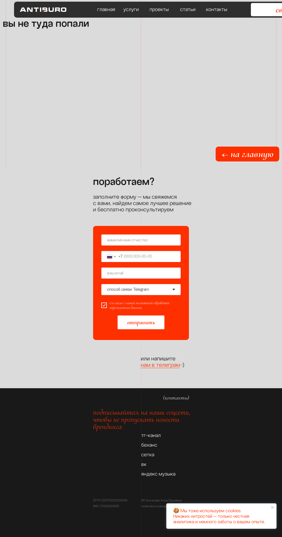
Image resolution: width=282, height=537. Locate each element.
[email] (141, 273)
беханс (149, 445)
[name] (141, 239)
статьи (188, 9)
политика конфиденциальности (163, 506)
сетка (147, 454)
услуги (131, 9)
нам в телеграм (160, 365)
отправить (141, 322)
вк (144, 464)
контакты (216, 9)
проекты (159, 9)
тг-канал (151, 435)
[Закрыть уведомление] (272, 507)
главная (106, 9)
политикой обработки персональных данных (140, 305)
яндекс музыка (158, 474)
